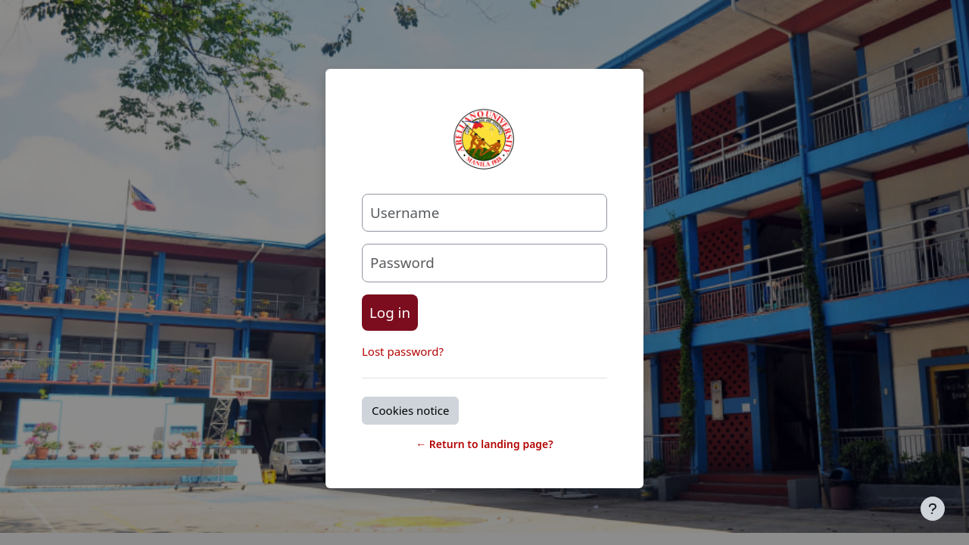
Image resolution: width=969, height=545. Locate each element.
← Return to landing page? (484, 444)
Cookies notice (410, 410)
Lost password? (403, 351)
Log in (389, 312)
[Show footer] (933, 509)
